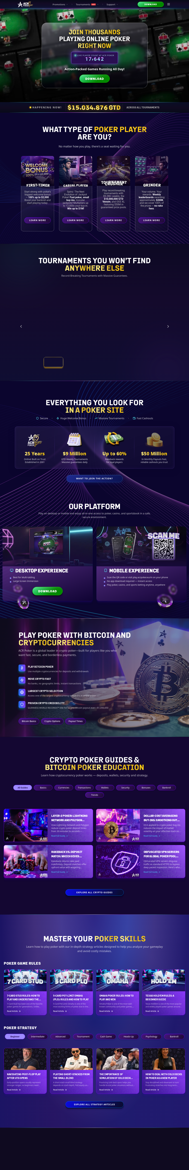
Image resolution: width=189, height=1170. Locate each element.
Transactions (84, 787)
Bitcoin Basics (29, 721)
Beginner (14, 1036)
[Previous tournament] (21, 326)
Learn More (40, 221)
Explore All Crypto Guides (94, 892)
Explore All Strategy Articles (94, 1104)
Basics (43, 787)
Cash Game (106, 1036)
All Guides (22, 787)
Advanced (60, 1036)
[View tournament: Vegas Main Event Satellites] (53, 362)
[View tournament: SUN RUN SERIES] (74, 362)
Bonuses (145, 787)
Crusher (114, 183)
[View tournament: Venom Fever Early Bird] (95, 362)
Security (125, 787)
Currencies (63, 787)
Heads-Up (129, 1036)
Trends (94, 794)
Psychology (151, 1036)
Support (112, 4)
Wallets (104, 787)
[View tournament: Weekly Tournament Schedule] (136, 362)
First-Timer (38, 184)
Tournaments (87, 4)
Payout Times (76, 721)
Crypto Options (52, 721)
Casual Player (76, 185)
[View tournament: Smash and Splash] (115, 362)
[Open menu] (169, 4)
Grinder (152, 184)
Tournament (83, 1036)
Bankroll (166, 787)
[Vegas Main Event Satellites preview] (58, 318)
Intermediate (37, 1036)
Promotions (60, 4)
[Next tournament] (168, 326)
